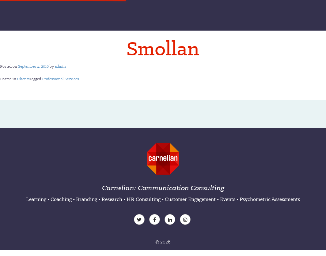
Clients (23, 78)
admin (60, 66)
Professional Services (60, 78)
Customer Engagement (190, 199)
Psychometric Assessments (270, 199)
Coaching (61, 199)
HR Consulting (144, 199)
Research (111, 199)
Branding (86, 199)
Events (227, 199)
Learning (36, 199)
